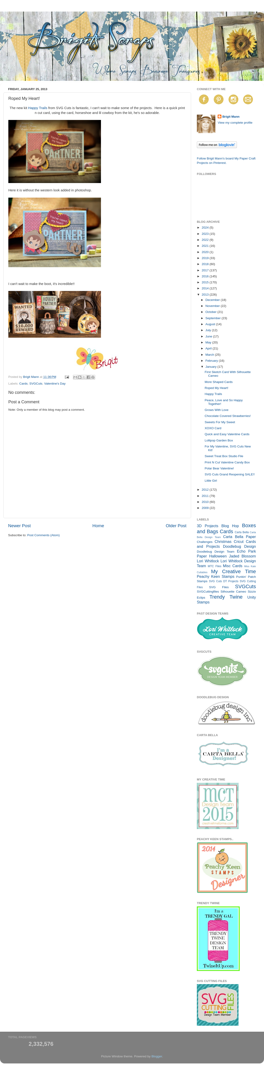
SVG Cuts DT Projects (224, 581)
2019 (206, 258)
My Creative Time (233, 571)
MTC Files (214, 566)
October (211, 312)
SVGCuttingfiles (208, 591)
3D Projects (207, 526)
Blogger (156, 1056)
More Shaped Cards (219, 382)
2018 (206, 264)
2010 (206, 502)
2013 (206, 294)
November (213, 306)
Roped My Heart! (216, 388)
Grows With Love (217, 410)
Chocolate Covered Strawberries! (228, 416)
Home (98, 525)
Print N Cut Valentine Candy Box (227, 462)
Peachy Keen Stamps (215, 576)
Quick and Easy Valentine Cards (227, 434)
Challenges (205, 542)
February (212, 360)
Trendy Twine (225, 597)
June (209, 336)
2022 (206, 240)
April (209, 348)
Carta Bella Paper (239, 537)
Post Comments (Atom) (43, 535)
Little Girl (211, 480)
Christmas (223, 541)
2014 (206, 288)
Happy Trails (37, 108)
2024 (206, 227)
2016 (206, 276)
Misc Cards (232, 566)
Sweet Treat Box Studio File (224, 456)
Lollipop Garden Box (219, 440)
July (208, 330)
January (211, 366)
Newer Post (19, 525)
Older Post (176, 525)
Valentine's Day (55, 383)
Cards (23, 383)
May (208, 342)
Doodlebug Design (239, 546)
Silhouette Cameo (233, 591)
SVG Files (219, 587)
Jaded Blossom (242, 556)
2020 (206, 252)
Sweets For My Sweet (220, 422)
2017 (206, 270)
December (213, 300)
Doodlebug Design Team (215, 551)
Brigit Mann (230, 116)
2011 (206, 496)
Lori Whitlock (208, 561)
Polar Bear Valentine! (219, 468)
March (210, 354)
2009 (206, 508)
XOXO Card (213, 428)
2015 (206, 282)
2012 (206, 489)
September (213, 318)
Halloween (218, 556)
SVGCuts (35, 383)
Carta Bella (242, 532)
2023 (206, 234)
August (210, 324)
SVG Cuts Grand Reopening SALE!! (230, 474)
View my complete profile (235, 122)
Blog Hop (230, 526)
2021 (206, 246)
